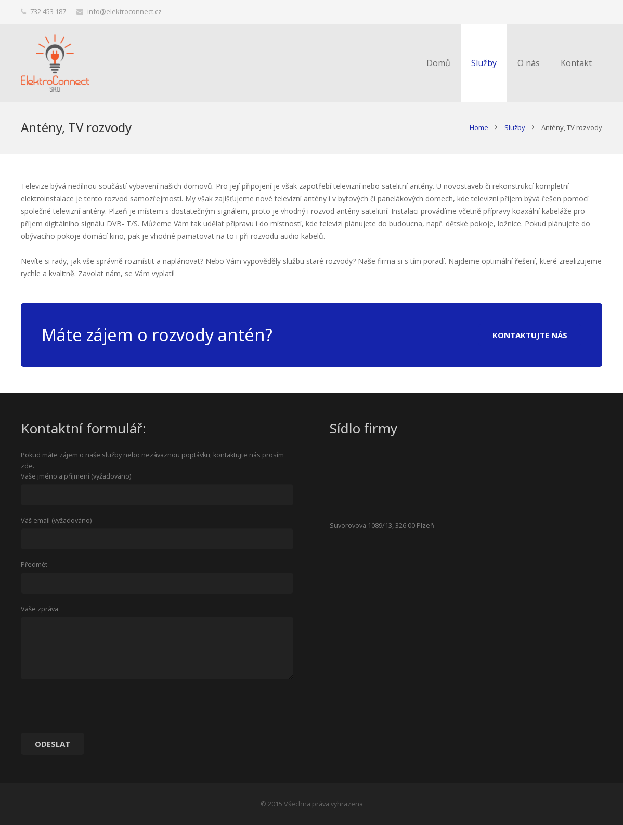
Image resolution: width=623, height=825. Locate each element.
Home (479, 127)
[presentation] (100, 710)
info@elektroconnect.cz (124, 11)
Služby (514, 127)
